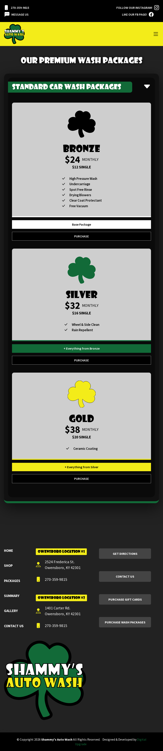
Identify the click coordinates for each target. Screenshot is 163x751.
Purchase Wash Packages (125, 622)
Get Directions (125, 554)
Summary (11, 596)
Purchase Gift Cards (125, 599)
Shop (8, 565)
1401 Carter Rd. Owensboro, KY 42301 (58, 611)
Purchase (81, 236)
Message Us (17, 14)
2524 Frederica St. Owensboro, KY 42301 (58, 564)
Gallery (11, 611)
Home (8, 550)
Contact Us (14, 626)
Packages (12, 581)
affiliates (6, 730)
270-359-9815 (16, 7)
